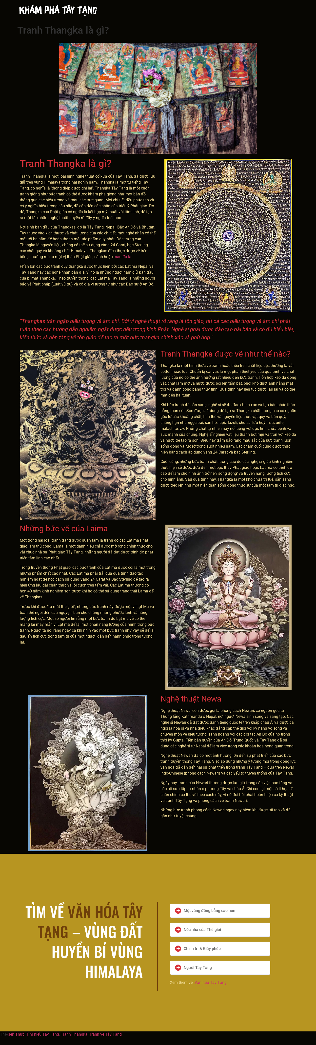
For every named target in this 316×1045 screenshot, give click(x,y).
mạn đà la (122, 256)
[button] (220, 910)
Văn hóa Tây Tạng (211, 982)
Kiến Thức (15, 1034)
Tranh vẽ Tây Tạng (105, 1034)
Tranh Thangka (74, 1034)
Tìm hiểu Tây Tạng (42, 1034)
